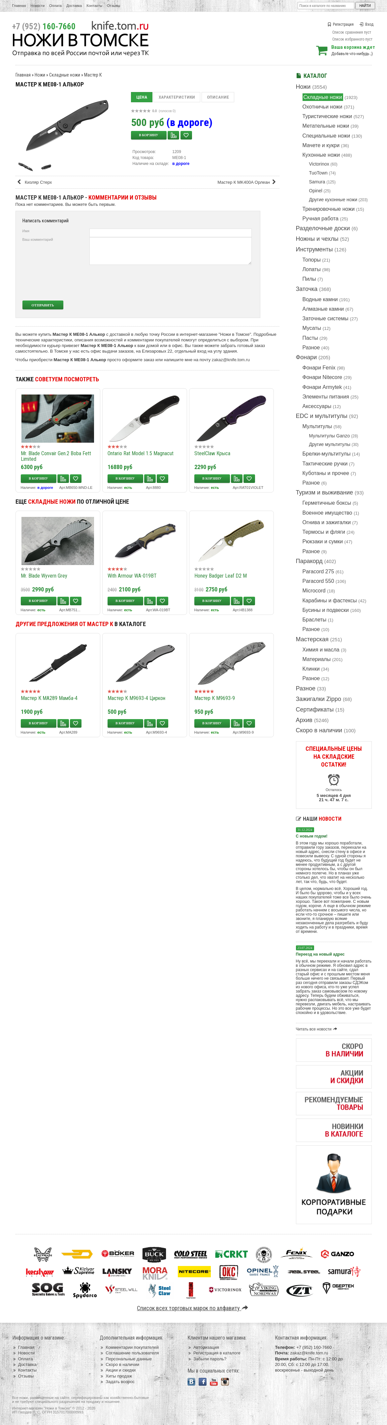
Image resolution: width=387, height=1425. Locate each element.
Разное (311, 347)
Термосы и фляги (324, 532)
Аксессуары (317, 406)
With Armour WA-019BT (132, 576)
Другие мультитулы (329, 444)
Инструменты (314, 249)
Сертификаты (315, 709)
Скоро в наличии (319, 730)
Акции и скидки (118, 1370)
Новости (37, 6)
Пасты (310, 338)
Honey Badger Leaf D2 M (220, 576)
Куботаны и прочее (326, 473)
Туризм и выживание (324, 492)
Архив (304, 720)
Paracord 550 (318, 581)
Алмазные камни (323, 309)
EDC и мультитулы (322, 416)
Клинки (311, 669)
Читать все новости (317, 1029)
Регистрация (340, 24)
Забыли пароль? (207, 1358)
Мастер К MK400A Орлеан (247, 182)
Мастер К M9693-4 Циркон (136, 698)
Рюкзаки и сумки (323, 541)
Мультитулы (317, 426)
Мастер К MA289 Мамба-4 (49, 698)
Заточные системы (325, 318)
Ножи (303, 86)
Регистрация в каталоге (214, 1352)
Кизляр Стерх (34, 182)
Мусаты (312, 328)
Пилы (309, 279)
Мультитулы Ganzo (329, 435)
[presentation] (202, 283)
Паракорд (309, 561)
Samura (317, 181)
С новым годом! (312, 836)
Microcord (314, 590)
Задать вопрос (117, 1381)
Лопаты (312, 269)
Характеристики (177, 97)
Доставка (74, 6)
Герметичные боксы (327, 503)
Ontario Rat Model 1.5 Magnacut (141, 453)
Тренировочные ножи (329, 209)
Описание (218, 97)
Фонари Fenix (319, 367)
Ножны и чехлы (317, 239)
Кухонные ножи (321, 155)
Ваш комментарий (37, 239)
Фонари (306, 357)
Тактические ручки (325, 463)
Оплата (55, 6)
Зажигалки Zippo (318, 699)
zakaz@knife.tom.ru (231, 359)
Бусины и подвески (326, 610)
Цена (141, 97)
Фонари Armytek (322, 387)
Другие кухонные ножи (333, 199)
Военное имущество (327, 513)
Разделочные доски (323, 228)
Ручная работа (321, 218)
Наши (318, 819)
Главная (19, 6)
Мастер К (93, 75)
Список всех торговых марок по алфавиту (193, 1308)
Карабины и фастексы (330, 600)
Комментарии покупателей (129, 1347)
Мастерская (312, 639)
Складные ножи (323, 97)
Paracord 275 (318, 571)
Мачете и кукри (321, 145)
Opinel (315, 190)
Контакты (94, 6)
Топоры (312, 260)
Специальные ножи (326, 136)
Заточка (307, 289)
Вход (366, 24)
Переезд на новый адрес (320, 954)
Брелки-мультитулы (327, 454)
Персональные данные (126, 1358)
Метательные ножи (326, 126)
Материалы (317, 659)
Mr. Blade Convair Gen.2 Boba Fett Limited (56, 456)
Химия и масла (321, 649)
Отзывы (113, 6)
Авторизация (203, 1347)
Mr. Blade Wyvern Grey (44, 576)
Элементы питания (326, 396)
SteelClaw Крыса (212, 453)
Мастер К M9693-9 (214, 698)
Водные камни (320, 299)
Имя (25, 231)
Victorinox (319, 164)
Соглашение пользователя (129, 1352)
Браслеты (315, 619)
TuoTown (318, 172)
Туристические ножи (327, 116)
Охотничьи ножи (322, 107)
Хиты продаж (116, 1376)
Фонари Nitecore (322, 377)
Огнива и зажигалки (327, 522)
